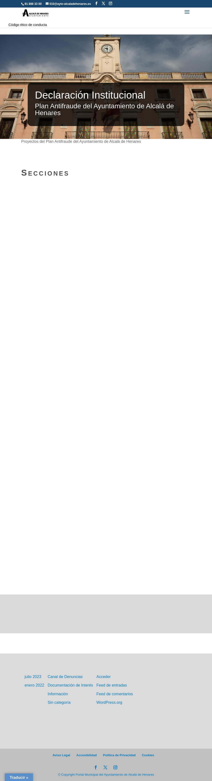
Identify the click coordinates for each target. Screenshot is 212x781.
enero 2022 (34, 685)
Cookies (148, 755)
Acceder (103, 677)
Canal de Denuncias (65, 677)
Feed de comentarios (114, 694)
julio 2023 (33, 677)
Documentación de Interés (70, 685)
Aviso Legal (61, 755)
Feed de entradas (111, 685)
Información (58, 694)
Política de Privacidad (119, 755)
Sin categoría (59, 702)
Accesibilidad (86, 755)
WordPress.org (109, 702)
